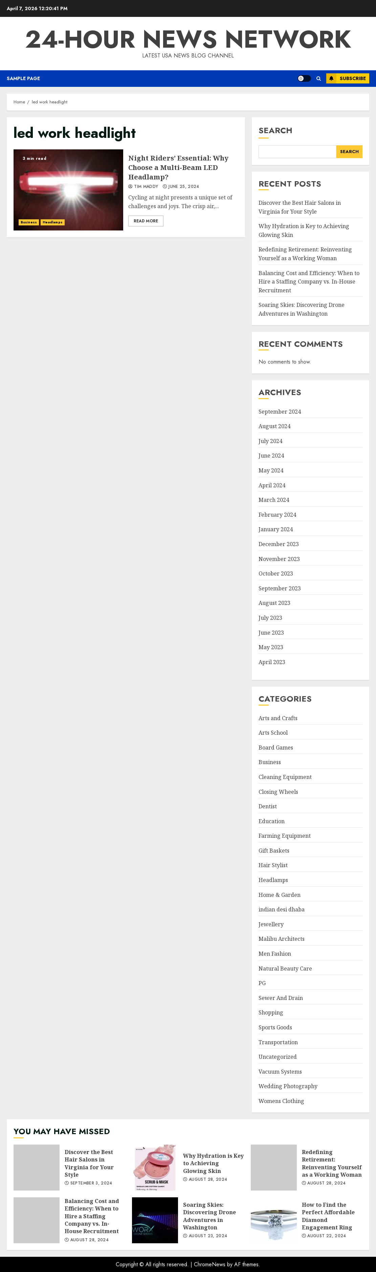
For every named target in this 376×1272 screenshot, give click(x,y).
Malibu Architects (282, 939)
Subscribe (346, 78)
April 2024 (272, 485)
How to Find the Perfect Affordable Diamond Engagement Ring (274, 1220)
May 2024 (271, 470)
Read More (146, 221)
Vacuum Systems (280, 1071)
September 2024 (280, 411)
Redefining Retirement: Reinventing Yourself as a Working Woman (274, 1168)
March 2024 (274, 500)
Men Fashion (275, 953)
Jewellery (271, 924)
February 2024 (277, 514)
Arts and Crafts (278, 718)
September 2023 (280, 588)
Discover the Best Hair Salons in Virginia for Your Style (37, 1168)
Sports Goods (275, 1027)
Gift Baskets (274, 850)
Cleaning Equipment (285, 777)
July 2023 (270, 617)
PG (262, 983)
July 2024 (270, 441)
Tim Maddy (143, 187)
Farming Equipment (285, 835)
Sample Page (23, 78)
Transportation (278, 1042)
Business (29, 222)
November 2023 (279, 559)
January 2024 (276, 529)
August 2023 (274, 603)
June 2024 (271, 455)
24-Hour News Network (188, 39)
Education (272, 821)
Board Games (276, 747)
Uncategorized (278, 1056)
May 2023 (271, 647)
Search (275, 130)
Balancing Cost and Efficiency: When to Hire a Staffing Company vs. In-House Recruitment (309, 281)
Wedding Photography (288, 1086)
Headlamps (53, 222)
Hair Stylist (273, 865)
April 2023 (272, 662)
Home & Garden (280, 895)
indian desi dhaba (282, 909)
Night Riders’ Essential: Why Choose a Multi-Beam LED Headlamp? (68, 189)
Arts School (273, 732)
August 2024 (274, 426)
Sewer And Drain (281, 998)
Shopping (271, 1012)
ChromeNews (209, 1264)
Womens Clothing (281, 1101)
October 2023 (276, 573)
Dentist (268, 806)
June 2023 (271, 632)
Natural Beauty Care (285, 968)
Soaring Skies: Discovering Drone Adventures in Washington (155, 1220)
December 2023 (279, 544)
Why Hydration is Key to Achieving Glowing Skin (155, 1168)
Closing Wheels (278, 792)
